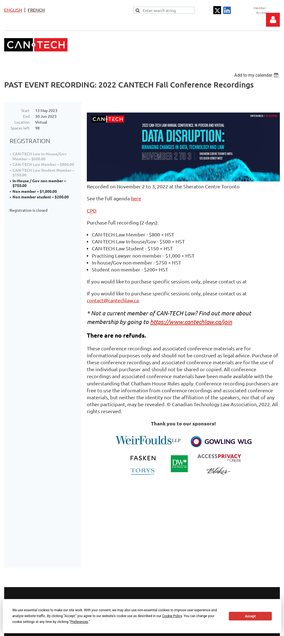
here (136, 198)
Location (22, 121)
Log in (273, 20)
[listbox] (257, 75)
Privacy (23, 559)
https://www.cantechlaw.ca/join (191, 321)
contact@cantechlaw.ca (113, 300)
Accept (250, 616)
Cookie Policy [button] (172, 616)
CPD (92, 210)
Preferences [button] (79, 622)
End (26, 116)
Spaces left (20, 127)
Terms (22, 571)
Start (25, 110)
